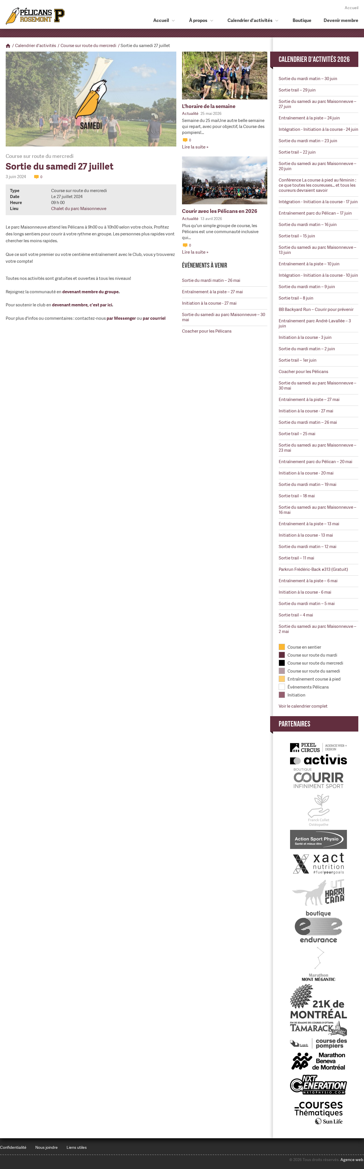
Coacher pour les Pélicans (206, 331)
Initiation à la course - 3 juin (305, 337)
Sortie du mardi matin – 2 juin (307, 349)
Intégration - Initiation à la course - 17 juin (318, 202)
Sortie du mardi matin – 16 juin (308, 224)
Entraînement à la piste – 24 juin (309, 118)
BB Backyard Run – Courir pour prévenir (316, 309)
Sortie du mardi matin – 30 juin (308, 79)
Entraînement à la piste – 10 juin (309, 264)
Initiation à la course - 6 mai (305, 592)
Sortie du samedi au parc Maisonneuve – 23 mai (317, 447)
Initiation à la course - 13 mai (306, 535)
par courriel (154, 318)
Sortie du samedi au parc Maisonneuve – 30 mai (223, 317)
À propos (198, 20)
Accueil (351, 7)
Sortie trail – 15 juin (297, 236)
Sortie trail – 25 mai (297, 434)
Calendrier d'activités (250, 20)
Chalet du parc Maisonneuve (78, 208)
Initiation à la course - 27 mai (209, 303)
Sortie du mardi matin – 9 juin (307, 287)
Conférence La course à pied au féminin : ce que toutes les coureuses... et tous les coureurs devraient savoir (317, 185)
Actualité (190, 113)
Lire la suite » (195, 147)
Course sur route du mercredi (88, 45)
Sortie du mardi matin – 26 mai (211, 280)
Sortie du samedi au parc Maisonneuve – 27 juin (317, 104)
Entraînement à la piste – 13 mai (309, 524)
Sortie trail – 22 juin (297, 152)
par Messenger (121, 318)
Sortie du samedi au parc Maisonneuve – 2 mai (317, 629)
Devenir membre (341, 20)
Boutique (302, 20)
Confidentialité (13, 1147)
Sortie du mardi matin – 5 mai (307, 603)
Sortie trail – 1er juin (298, 360)
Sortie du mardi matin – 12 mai (307, 546)
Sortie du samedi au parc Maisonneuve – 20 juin (317, 166)
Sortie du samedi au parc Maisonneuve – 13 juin (317, 250)
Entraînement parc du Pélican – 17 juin (315, 213)
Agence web (351, 1159)
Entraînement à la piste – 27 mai (212, 292)
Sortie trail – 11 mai (296, 558)
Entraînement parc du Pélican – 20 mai (315, 462)
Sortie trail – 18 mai (297, 496)
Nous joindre (46, 1147)
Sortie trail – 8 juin (296, 298)
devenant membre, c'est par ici (82, 305)
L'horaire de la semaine (208, 106)
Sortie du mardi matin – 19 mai (307, 484)
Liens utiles (77, 1147)
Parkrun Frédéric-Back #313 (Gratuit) (313, 569)
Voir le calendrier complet (303, 706)
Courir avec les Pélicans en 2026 (219, 211)
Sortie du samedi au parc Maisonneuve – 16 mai (317, 509)
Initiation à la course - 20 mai (306, 473)
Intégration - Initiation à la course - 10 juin (318, 275)
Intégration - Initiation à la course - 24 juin (318, 129)
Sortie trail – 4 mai (296, 615)
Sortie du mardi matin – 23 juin (308, 141)
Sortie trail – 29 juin (297, 90)
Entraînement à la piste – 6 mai (308, 581)
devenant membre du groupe (90, 292)
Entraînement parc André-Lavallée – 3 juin (315, 323)
